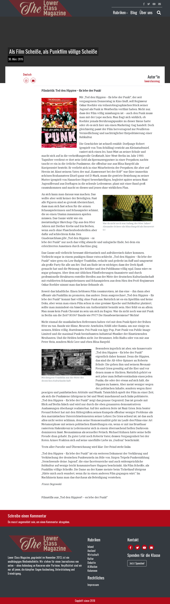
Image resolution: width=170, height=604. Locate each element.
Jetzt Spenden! (136, 563)
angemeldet (24, 522)
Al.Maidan (92, 567)
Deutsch (27, 74)
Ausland (91, 551)
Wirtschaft (93, 555)
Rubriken (119, 12)
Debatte (91, 563)
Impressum (93, 585)
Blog (133, 12)
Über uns (146, 12)
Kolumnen (92, 571)
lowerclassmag (152, 81)
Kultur (90, 559)
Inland (90, 547)
